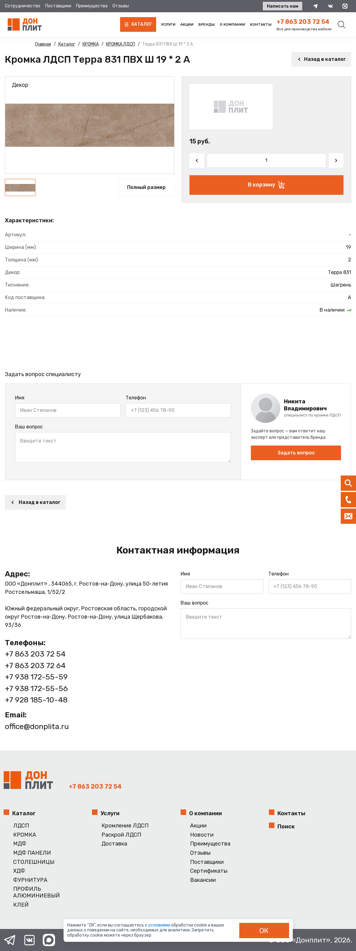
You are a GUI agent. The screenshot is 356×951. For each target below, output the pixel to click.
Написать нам (282, 6)
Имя (19, 398)
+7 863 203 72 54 (303, 21)
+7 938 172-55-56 (36, 688)
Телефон (136, 398)
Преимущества (92, 6)
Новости (202, 835)
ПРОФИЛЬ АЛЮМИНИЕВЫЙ (36, 892)
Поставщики (58, 6)
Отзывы (120, 6)
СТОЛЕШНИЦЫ (33, 862)
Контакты (261, 24)
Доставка (114, 844)
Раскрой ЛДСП (121, 835)
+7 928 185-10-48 (36, 699)
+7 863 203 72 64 (35, 665)
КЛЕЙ (21, 905)
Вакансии (203, 880)
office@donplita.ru (37, 726)
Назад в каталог (321, 59)
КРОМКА (24, 835)
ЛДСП (21, 826)
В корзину (266, 185)
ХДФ (19, 871)
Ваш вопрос (29, 427)
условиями (159, 925)
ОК (264, 930)
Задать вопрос (296, 453)
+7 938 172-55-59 (36, 676)
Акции (186, 24)
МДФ (19, 844)
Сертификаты (208, 871)
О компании (232, 24)
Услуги (168, 24)
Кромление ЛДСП (125, 826)
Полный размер (146, 187)
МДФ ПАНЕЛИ (32, 853)
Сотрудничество (22, 6)
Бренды (206, 24)
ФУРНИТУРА (30, 880)
